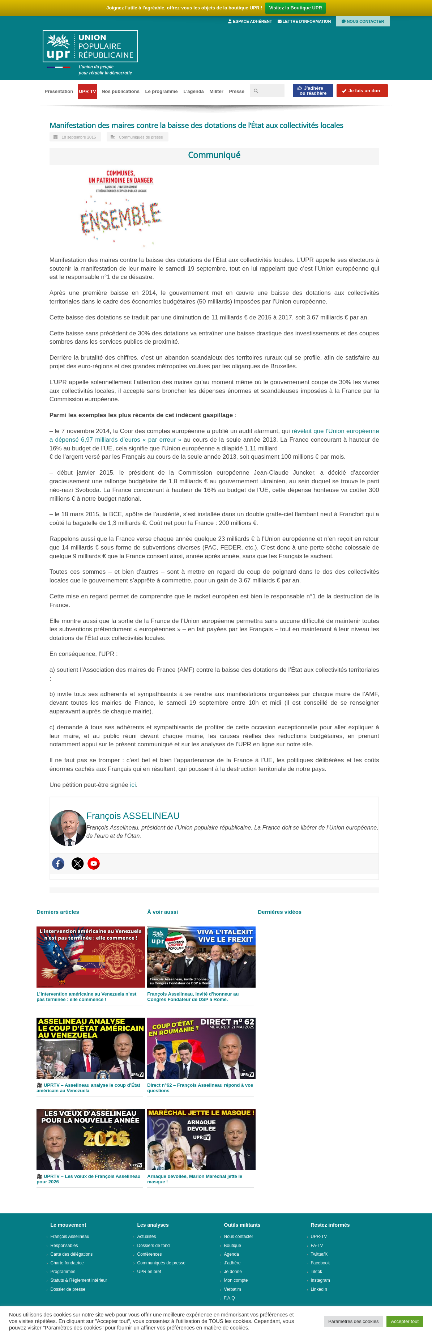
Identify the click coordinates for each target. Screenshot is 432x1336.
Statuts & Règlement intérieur (79, 1280)
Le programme (161, 91)
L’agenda (193, 91)
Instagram (320, 1280)
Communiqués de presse (141, 137)
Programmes (63, 1271)
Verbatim (232, 1289)
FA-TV (317, 1245)
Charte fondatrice (67, 1262)
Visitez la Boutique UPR (295, 7)
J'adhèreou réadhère (311, 90)
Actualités (146, 1236)
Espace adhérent (250, 21)
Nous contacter (363, 21)
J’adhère (232, 1262)
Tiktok (316, 1271)
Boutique (232, 1245)
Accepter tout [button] (405, 1321)
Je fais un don (361, 90)
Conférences (149, 1254)
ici (133, 784)
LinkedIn (319, 1289)
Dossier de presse (68, 1289)
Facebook (320, 1262)
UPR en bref (149, 1271)
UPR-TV (319, 1236)
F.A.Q (229, 1298)
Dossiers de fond (153, 1245)
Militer (216, 91)
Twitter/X (319, 1254)
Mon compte (236, 1280)
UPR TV (87, 91)
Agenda (231, 1254)
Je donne (233, 1271)
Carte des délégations (72, 1254)
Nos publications (121, 91)
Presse (236, 91)
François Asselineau (70, 1236)
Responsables (64, 1245)
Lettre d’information (304, 21)
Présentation (59, 91)
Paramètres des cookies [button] (353, 1321)
